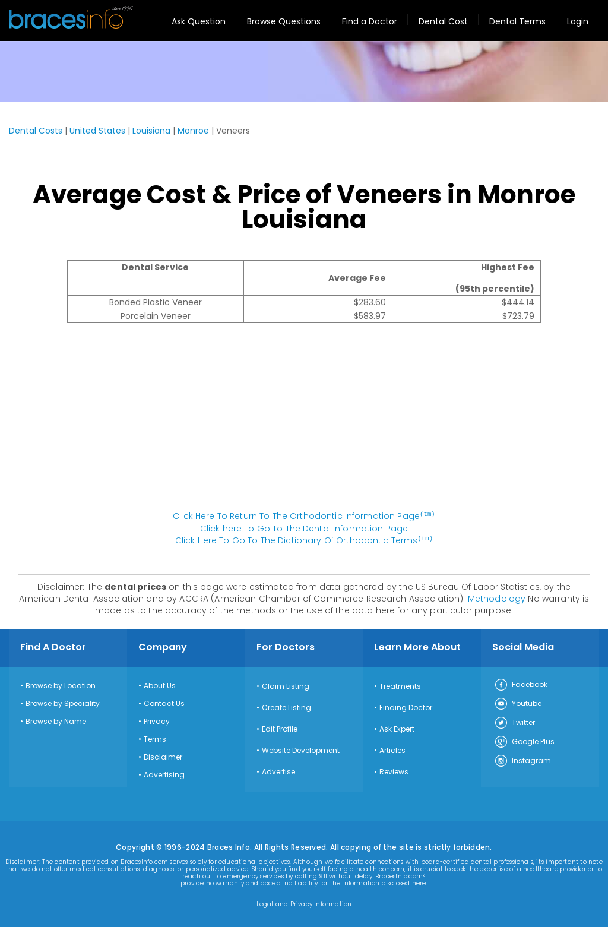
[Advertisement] (304, 423)
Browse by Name (56, 720)
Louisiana (151, 131)
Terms (155, 738)
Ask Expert (396, 728)
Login (577, 21)
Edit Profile (279, 728)
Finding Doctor (405, 707)
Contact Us (164, 702)
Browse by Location (61, 685)
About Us (160, 685)
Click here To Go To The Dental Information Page (304, 528)
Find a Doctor (369, 21)
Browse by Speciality (63, 702)
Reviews (393, 771)
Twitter (514, 722)
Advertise (278, 771)
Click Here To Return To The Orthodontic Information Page (304, 516)
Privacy (157, 720)
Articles (392, 749)
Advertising (164, 774)
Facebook (520, 684)
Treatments (400, 685)
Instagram (522, 760)
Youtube (518, 703)
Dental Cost (443, 21)
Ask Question (199, 21)
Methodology (497, 597)
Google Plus (524, 741)
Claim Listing (285, 685)
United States (97, 131)
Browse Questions (284, 21)
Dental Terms (517, 21)
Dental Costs (35, 131)
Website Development (301, 749)
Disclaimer (163, 756)
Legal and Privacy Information (304, 903)
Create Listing (286, 707)
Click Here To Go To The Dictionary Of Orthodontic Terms (304, 540)
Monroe (193, 131)
